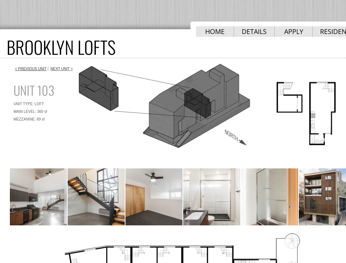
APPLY (293, 31)
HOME (215, 31)
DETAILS (254, 31)
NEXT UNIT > (61, 69)
